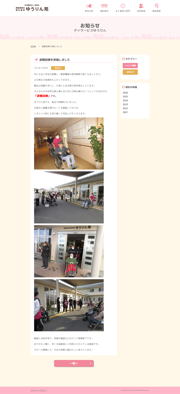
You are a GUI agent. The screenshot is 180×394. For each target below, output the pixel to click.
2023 (125, 104)
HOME (33, 46)
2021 (125, 112)
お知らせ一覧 (75, 68)
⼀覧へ (74, 363)
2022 (125, 108)
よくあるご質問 (123, 8)
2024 (125, 100)
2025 (125, 96)
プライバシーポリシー (39, 390)
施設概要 (156, 8)
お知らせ (89, 8)
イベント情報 (130, 65)
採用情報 (141, 8)
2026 (125, 92)
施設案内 (104, 8)
